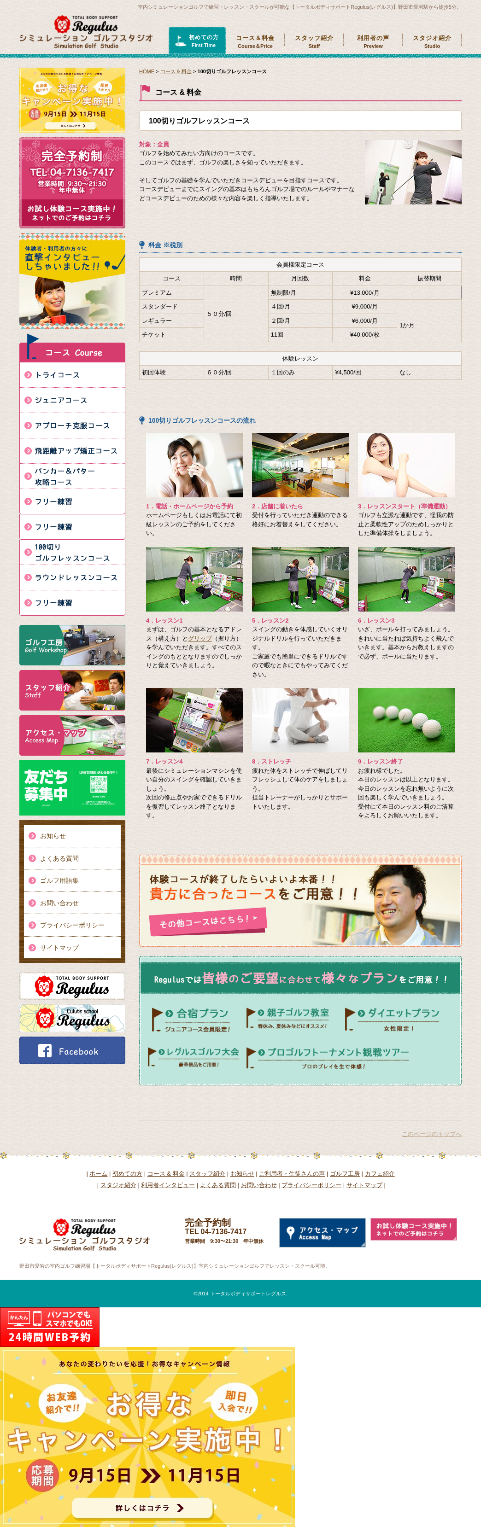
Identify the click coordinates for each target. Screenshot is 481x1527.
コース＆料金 (255, 42)
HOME (146, 71)
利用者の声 (373, 42)
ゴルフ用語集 (59, 880)
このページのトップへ (432, 1134)
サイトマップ (59, 947)
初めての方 (203, 41)
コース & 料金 (176, 71)
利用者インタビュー (168, 1185)
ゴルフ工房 (345, 1173)
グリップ (200, 638)
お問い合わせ (59, 903)
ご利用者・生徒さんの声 (292, 1173)
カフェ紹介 (380, 1173)
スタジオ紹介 (432, 42)
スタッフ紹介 (314, 42)
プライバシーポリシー (72, 925)
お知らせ (53, 835)
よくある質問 (59, 858)
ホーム (98, 1173)
